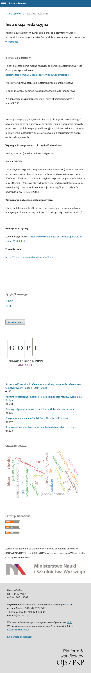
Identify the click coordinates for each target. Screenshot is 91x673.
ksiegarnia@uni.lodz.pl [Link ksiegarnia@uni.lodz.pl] (18, 629)
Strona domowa (13, 13)
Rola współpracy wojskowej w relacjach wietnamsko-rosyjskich (40, 427)
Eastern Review (17, 3)
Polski (8, 305)
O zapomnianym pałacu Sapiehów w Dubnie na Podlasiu (36, 418)
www (68, 604)
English (9, 300)
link (69, 622)
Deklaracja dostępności (20, 636)
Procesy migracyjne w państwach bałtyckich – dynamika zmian (40, 409)
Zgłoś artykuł (15, 322)
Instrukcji (13, 41)
